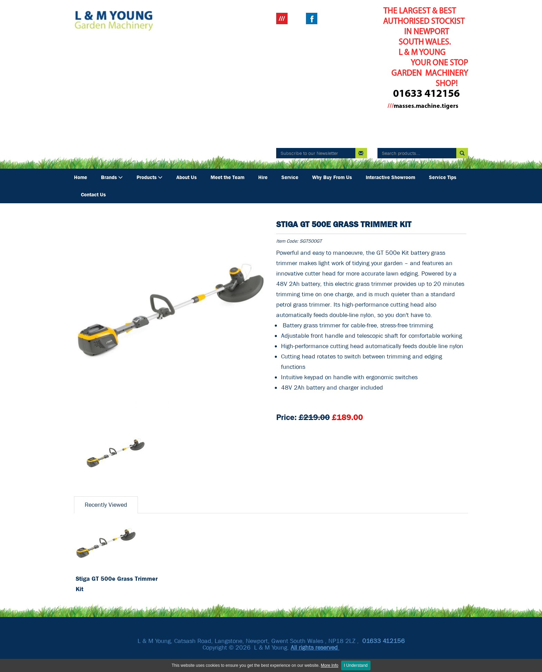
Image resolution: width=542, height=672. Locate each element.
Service (289, 177)
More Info (329, 665)
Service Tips (442, 177)
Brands (112, 177)
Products (149, 177)
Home (80, 177)
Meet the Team (227, 177)
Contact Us (93, 194)
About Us (186, 177)
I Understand (356, 665)
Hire (263, 177)
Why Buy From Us (332, 177)
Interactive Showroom (390, 177)
